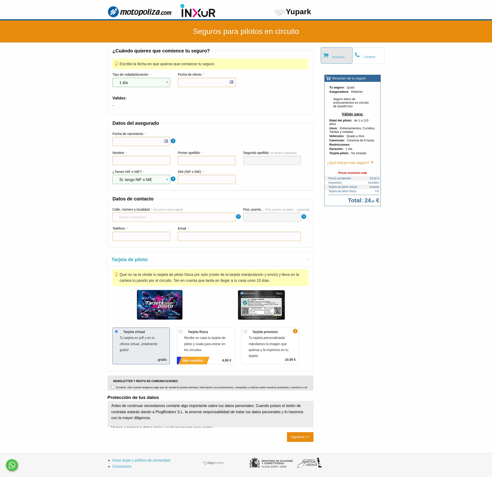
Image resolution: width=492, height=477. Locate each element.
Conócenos (121, 466)
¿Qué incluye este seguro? (348, 163)
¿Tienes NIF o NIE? (127, 172)
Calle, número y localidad (131, 209)
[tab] (210, 259)
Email (182, 228)
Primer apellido (189, 153)
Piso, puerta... (253, 209)
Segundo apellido (256, 153)
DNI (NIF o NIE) (189, 172)
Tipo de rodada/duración (130, 74)
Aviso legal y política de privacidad (141, 460)
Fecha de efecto (189, 74)
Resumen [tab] (338, 57)
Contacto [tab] (369, 57)
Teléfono (118, 228)
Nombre (118, 153)
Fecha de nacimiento (127, 134)
